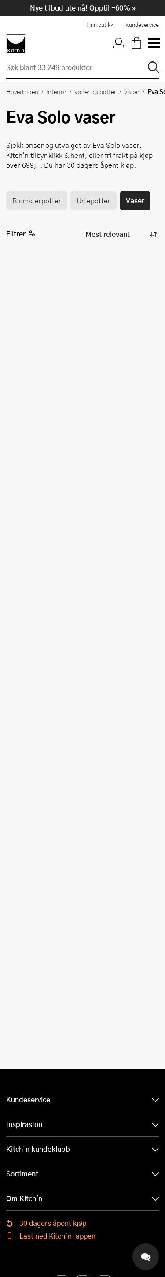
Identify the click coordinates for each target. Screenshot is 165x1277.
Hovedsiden (22, 91)
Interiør (56, 91)
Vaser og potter (95, 91)
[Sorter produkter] (120, 234)
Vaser (131, 91)
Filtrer (21, 234)
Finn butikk (99, 25)
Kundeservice (142, 25)
